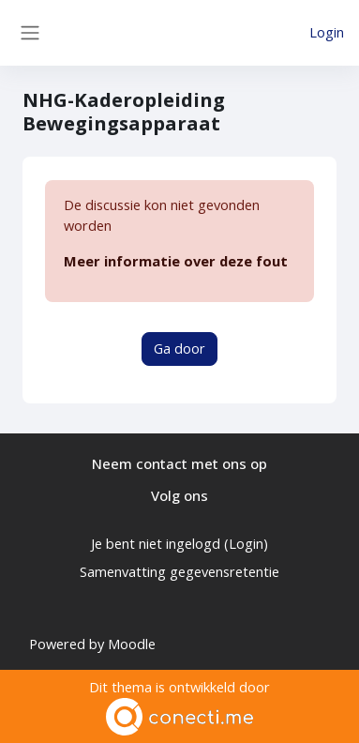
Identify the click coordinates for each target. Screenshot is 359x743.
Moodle (132, 643)
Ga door (179, 348)
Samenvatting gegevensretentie (179, 571)
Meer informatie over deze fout (176, 260)
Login (326, 32)
